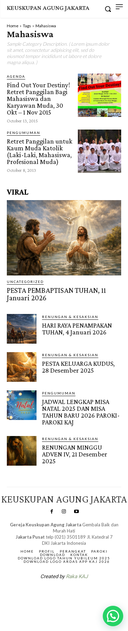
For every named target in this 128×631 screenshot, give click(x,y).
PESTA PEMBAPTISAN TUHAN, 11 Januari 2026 (56, 294)
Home (12, 25)
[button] (113, 616)
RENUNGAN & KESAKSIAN (70, 317)
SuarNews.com (53, 594)
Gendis (84, 594)
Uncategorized (25, 282)
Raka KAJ (77, 576)
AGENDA (16, 76)
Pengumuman (23, 133)
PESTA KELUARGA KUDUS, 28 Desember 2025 (78, 367)
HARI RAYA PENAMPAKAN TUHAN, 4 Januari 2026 (77, 328)
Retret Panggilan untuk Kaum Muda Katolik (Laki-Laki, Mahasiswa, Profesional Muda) (39, 151)
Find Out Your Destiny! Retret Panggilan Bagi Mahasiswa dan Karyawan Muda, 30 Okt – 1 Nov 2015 (38, 98)
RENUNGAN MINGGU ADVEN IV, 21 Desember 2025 (74, 454)
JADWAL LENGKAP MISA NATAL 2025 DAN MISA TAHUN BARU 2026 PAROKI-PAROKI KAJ (81, 412)
